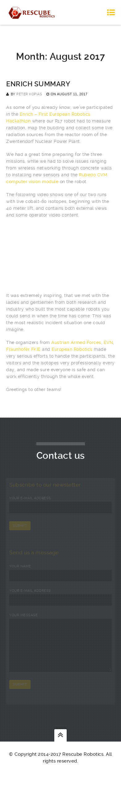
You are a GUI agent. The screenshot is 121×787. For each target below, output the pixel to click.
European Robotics (72, 349)
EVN (108, 342)
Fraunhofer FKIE (23, 349)
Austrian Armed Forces (76, 342)
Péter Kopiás (29, 94)
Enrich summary (38, 84)
